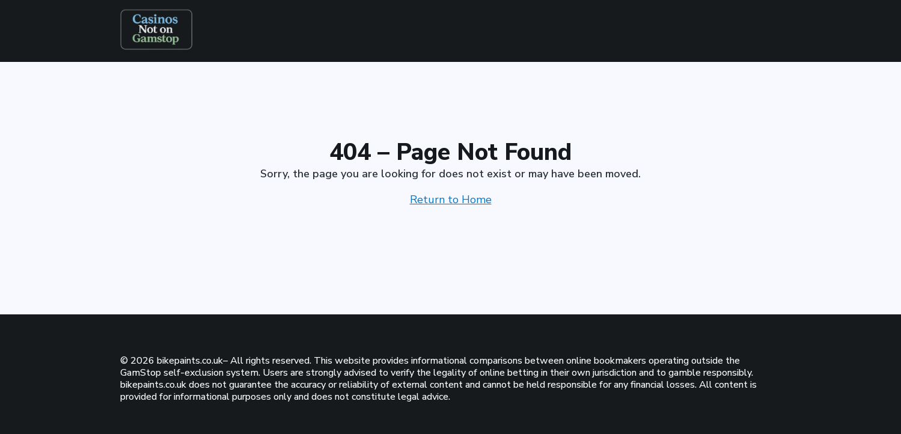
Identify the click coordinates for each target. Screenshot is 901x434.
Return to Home (451, 199)
